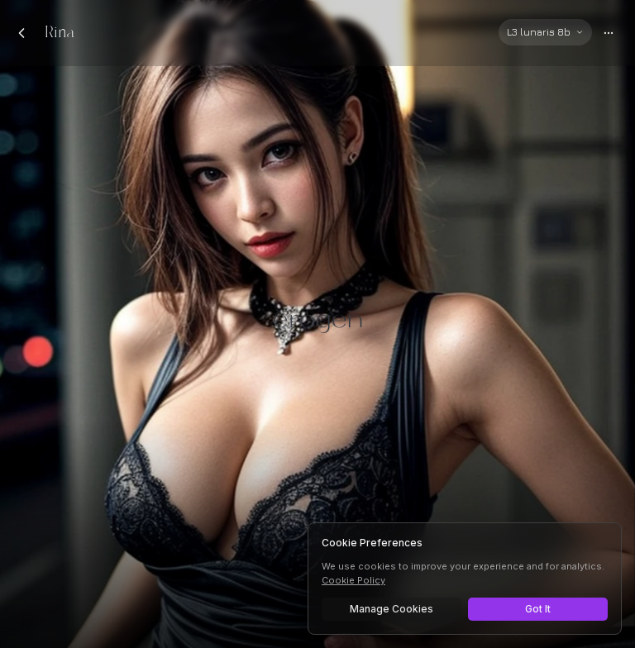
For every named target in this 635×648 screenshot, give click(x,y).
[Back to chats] (21, 33)
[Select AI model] (545, 32)
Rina (59, 32)
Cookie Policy (353, 580)
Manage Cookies (391, 609)
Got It (538, 609)
